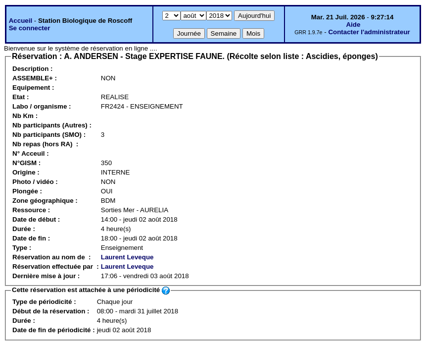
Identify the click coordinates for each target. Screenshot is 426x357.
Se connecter (29, 28)
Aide (353, 24)
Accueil (20, 20)
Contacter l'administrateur (369, 32)
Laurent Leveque (127, 257)
